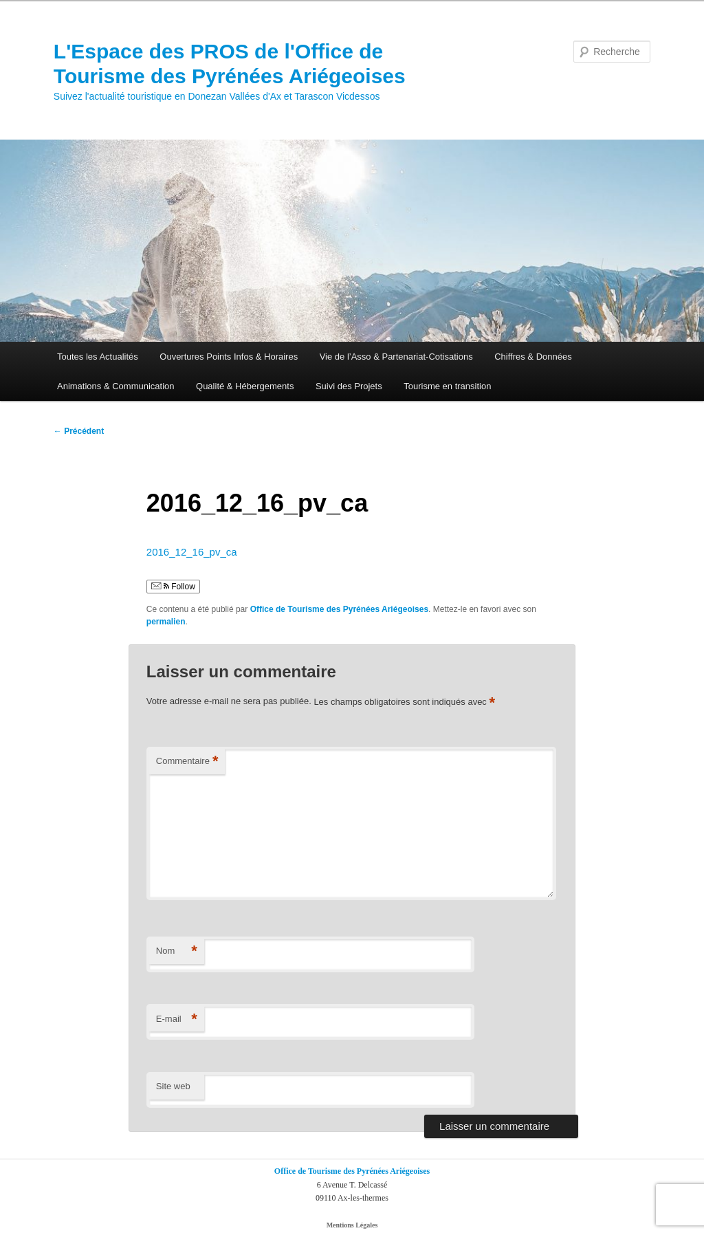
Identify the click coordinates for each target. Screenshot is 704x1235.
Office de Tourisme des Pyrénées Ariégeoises (339, 609)
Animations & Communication (116, 386)
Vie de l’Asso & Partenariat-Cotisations (396, 356)
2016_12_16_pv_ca (191, 552)
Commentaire (187, 762)
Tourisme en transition (447, 386)
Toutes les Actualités (97, 356)
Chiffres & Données (533, 356)
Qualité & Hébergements (245, 386)
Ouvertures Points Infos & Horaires (229, 356)
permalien (166, 621)
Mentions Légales (352, 1225)
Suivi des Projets (349, 386)
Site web (173, 1086)
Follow (173, 586)
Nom (176, 951)
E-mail (176, 1019)
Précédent (79, 431)
